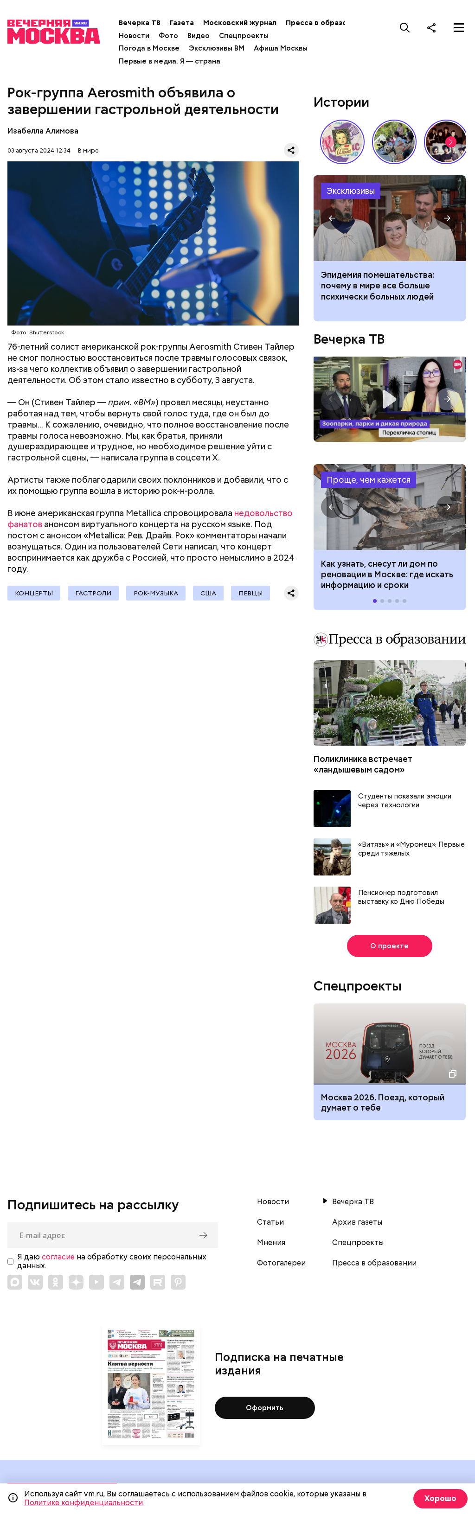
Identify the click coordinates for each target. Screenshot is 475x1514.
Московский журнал (239, 22)
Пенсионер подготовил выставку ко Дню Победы (401, 897)
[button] (450, 141)
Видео (198, 35)
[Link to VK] (35, 1282)
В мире (88, 150)
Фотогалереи (281, 1263)
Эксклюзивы (351, 190)
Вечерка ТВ (139, 22)
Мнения (271, 1242)
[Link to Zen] (76, 1282)
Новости (134, 35)
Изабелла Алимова (42, 131)
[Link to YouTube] (96, 1282)
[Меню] (459, 27)
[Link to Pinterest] (178, 1282)
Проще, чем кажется (369, 479)
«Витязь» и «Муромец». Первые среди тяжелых (411, 849)
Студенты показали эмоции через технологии (404, 801)
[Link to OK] (55, 1282)
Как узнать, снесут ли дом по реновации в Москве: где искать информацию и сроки (389, 507)
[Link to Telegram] (116, 1282)
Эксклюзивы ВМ (216, 48)
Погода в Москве (149, 48)
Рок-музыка (156, 593)
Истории (341, 102)
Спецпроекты (244, 35)
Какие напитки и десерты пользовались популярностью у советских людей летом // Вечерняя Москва (342, 141)
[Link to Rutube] (157, 1282)
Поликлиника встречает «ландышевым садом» (363, 764)
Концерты (34, 593)
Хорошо (440, 1498)
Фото (168, 35)
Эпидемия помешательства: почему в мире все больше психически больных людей (377, 285)
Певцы (250, 593)
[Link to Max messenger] (14, 1282)
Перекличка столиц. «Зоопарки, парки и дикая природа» (389, 399)
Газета (182, 22)
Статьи (270, 1222)
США (208, 593)
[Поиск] (405, 27)
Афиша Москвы (281, 48)
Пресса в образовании (327, 22)
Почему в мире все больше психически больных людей (389, 218)
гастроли (93, 593)
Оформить (264, 1407)
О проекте (389, 946)
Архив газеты (357, 1222)
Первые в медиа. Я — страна (169, 61)
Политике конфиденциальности (83, 1503)
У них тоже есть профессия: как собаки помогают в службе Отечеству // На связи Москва (394, 141)
